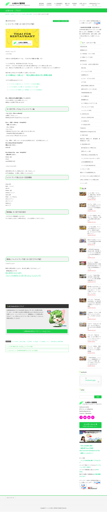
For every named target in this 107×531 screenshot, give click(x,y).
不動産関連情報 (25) (86, 92)
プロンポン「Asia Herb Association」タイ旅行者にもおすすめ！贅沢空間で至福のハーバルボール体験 (94, 303)
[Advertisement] (37, 290)
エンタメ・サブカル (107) (88, 78)
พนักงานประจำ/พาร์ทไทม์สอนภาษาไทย (89, 450)
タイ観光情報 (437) (85, 144)
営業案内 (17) (83, 50)
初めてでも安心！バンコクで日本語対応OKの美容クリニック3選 (94, 241)
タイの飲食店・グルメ (44, 341)
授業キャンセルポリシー (87, 453)
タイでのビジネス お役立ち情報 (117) (90, 176)
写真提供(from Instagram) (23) (88, 131)
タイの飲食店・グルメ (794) (87, 53)
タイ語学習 (29, 341)
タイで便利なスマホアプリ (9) (89, 103)
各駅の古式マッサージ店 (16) (89, 89)
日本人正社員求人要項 (86, 445)
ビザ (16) (83, 82)
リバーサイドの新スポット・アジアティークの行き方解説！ (25, 84)
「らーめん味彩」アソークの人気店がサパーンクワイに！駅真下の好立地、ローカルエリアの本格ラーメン (94, 230)
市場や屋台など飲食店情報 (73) (89, 155)
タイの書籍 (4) (85, 96)
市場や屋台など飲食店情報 (57, 341)
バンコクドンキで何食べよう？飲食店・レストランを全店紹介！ (26, 89)
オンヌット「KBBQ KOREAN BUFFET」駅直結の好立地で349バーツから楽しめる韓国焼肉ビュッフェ (94, 266)
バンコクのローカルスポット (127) (90, 158)
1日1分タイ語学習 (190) (87, 117)
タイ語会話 (35, 341)
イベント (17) (83, 183)
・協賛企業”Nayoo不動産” (86, 448)
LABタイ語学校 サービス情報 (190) (89, 179)
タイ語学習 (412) (84, 114)
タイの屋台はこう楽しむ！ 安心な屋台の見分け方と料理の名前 (29, 75)
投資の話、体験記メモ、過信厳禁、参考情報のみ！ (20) (90, 139)
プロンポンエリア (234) (87, 107)
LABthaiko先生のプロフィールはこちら (37, 331)
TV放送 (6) (83, 128)
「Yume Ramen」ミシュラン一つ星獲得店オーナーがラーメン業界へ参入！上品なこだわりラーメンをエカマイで (94, 361)
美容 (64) (83, 68)
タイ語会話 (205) (85, 124)
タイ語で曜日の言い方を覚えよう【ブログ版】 (20, 346)
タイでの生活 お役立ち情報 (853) (89, 64)
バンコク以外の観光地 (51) (88, 165)
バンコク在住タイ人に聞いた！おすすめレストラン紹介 (23, 87)
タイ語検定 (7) (85, 121)
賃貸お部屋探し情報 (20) (87, 85)
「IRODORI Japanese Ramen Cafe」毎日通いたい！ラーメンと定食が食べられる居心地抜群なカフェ (94, 253)
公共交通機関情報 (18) (87, 162)
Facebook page (90, 380)
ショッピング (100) (86, 110)
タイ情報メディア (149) (86, 57)
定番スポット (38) (86, 151)
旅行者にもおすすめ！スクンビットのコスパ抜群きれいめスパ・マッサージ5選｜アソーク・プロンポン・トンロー (94, 290)
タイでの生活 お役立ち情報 (60, 21)
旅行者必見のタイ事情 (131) (88, 147)
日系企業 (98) (83, 46)
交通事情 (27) (84, 75)
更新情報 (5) (83, 60)
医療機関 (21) (84, 99)
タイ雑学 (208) (84, 135)
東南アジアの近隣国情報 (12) (87, 172)
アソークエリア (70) (86, 71)
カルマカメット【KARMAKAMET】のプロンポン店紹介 (23, 350)
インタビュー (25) (84, 169)
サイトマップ (10, 497)
